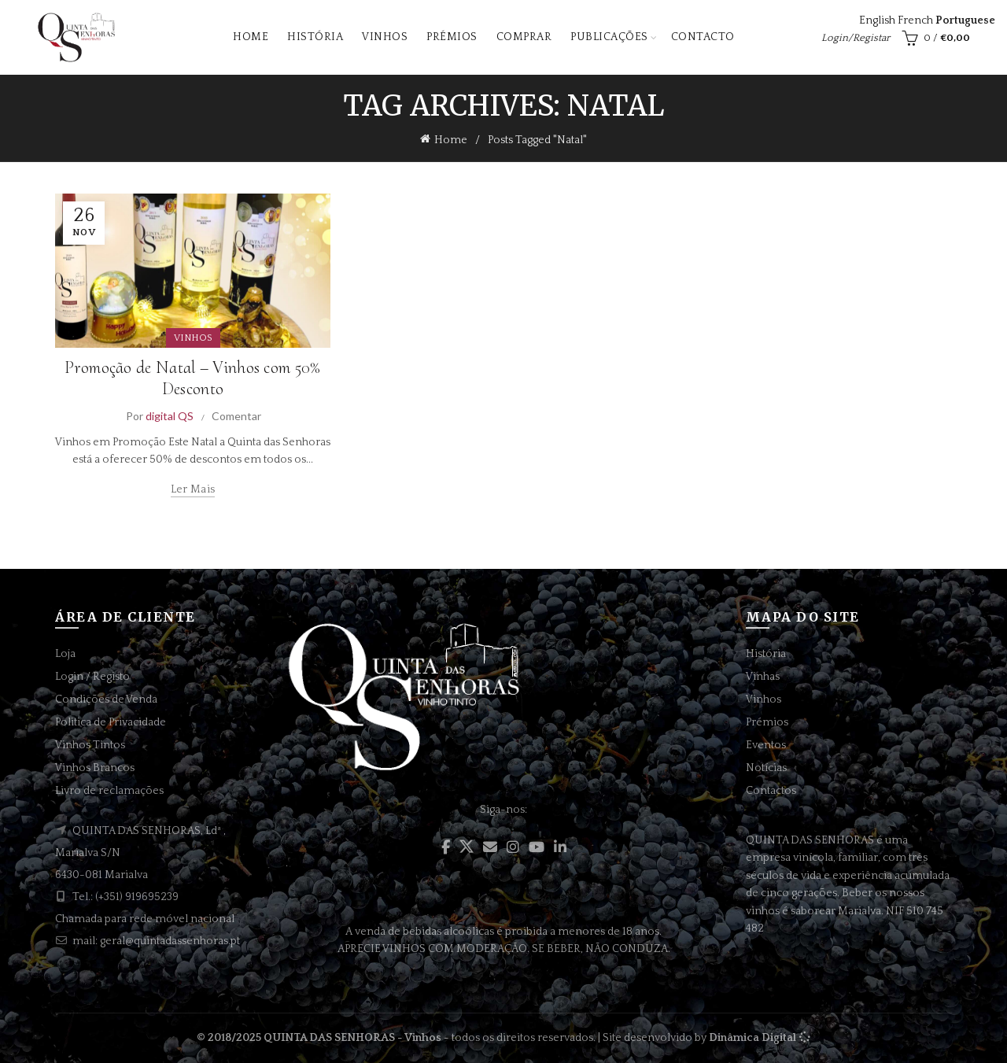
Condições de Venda (106, 699)
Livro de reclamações (109, 790)
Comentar (236, 416)
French (915, 20)
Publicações (609, 37)
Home (250, 37)
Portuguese (965, 20)
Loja (65, 654)
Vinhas (763, 676)
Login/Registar (855, 37)
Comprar (524, 37)
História (315, 37)
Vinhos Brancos (95, 768)
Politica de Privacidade (110, 722)
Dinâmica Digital (752, 1038)
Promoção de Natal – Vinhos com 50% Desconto (192, 377)
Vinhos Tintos (90, 745)
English (877, 20)
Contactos (771, 790)
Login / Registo (92, 676)
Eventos (766, 745)
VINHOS (193, 338)
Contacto (703, 37)
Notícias (766, 768)
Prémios (452, 37)
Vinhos (385, 37)
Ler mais (193, 489)
